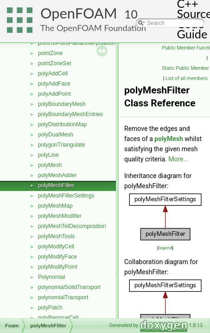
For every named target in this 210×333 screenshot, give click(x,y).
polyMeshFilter (56, 185)
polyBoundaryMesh (62, 104)
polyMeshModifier (60, 216)
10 (131, 14)
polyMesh (50, 165)
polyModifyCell (56, 246)
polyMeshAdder (57, 175)
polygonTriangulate (61, 145)
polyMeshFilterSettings (66, 195)
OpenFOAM (78, 13)
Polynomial (51, 277)
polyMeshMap (55, 206)
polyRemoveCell (58, 317)
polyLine (48, 155)
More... (178, 159)
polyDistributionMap (62, 124)
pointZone (50, 53)
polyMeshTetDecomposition (72, 226)
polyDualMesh (55, 134)
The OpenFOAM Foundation (93, 28)
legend (165, 247)
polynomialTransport (63, 297)
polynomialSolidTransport (69, 287)
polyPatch (50, 307)
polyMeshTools (56, 236)
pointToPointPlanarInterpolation (76, 43)
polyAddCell (53, 73)
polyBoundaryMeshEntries (70, 114)
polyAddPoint (54, 94)
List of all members (186, 78)
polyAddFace (54, 83)
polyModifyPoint (57, 267)
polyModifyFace (57, 256)
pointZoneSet (54, 63)
